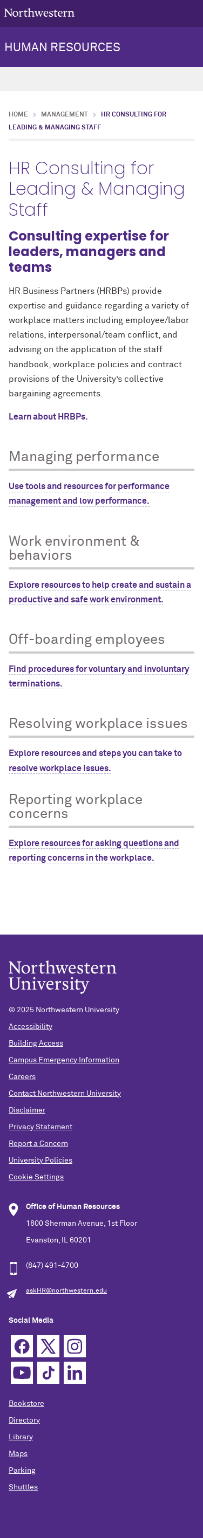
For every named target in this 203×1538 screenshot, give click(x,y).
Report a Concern (38, 1144)
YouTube (22, 1373)
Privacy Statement (40, 1127)
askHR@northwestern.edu (66, 1291)
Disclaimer (27, 1110)
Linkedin (75, 1373)
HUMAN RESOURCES (62, 48)
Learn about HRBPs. (48, 417)
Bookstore (26, 1403)
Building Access (36, 1043)
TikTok (48, 1373)
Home (18, 115)
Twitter (48, 1346)
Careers (22, 1077)
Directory (24, 1420)
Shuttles (23, 1487)
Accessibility (30, 1027)
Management (64, 115)
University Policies (40, 1160)
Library (21, 1437)
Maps (18, 1454)
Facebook (22, 1346)
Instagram (75, 1346)
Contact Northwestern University (65, 1093)
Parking (22, 1470)
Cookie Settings (36, 1177)
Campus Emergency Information (64, 1060)
